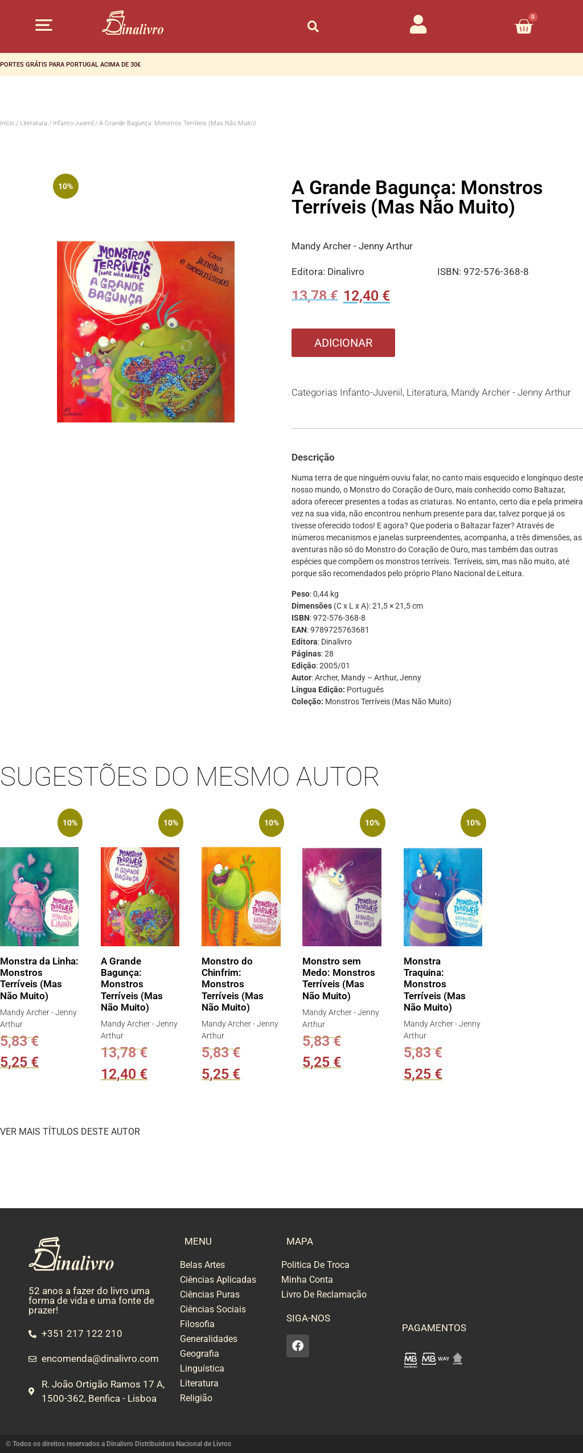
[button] (43, 25)
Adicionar (343, 343)
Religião (196, 1398)
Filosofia (197, 1324)
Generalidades (208, 1338)
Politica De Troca (315, 1264)
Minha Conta (307, 1279)
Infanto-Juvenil (73, 123)
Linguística (202, 1368)
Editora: (309, 271)
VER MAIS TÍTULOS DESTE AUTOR (70, 1131)
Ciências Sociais (213, 1309)
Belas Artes (202, 1264)
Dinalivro (345, 271)
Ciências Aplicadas (218, 1279)
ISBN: (450, 271)
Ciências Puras (210, 1294)
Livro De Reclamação (324, 1294)
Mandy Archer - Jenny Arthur (352, 246)
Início (7, 123)
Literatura (33, 123)
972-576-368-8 (496, 271)
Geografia (199, 1353)
